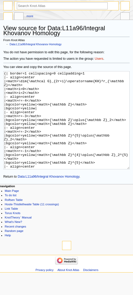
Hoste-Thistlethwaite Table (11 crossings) (32, 223)
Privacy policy (44, 289)
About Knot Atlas (68, 289)
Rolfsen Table (14, 219)
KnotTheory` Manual (18, 236)
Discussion (18, 17)
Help (8, 254)
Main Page (12, 210)
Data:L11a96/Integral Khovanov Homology (36, 44)
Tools (125, 17)
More (30, 16)
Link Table (11, 228)
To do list (10, 214)
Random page (14, 250)
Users (99, 58)
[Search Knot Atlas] (62, 5)
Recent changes (15, 245)
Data (8, 17)
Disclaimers (90, 289)
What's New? (13, 241)
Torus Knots (12, 232)
